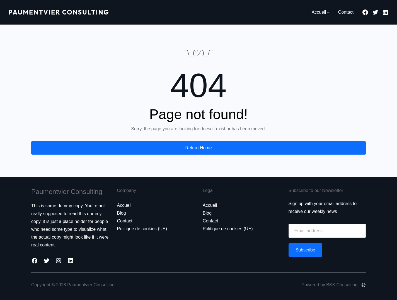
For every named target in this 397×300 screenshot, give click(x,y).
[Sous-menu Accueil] (328, 12)
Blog (121, 213)
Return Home (198, 147)
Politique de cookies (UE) (142, 228)
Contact (124, 221)
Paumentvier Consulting (61, 12)
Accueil (124, 205)
